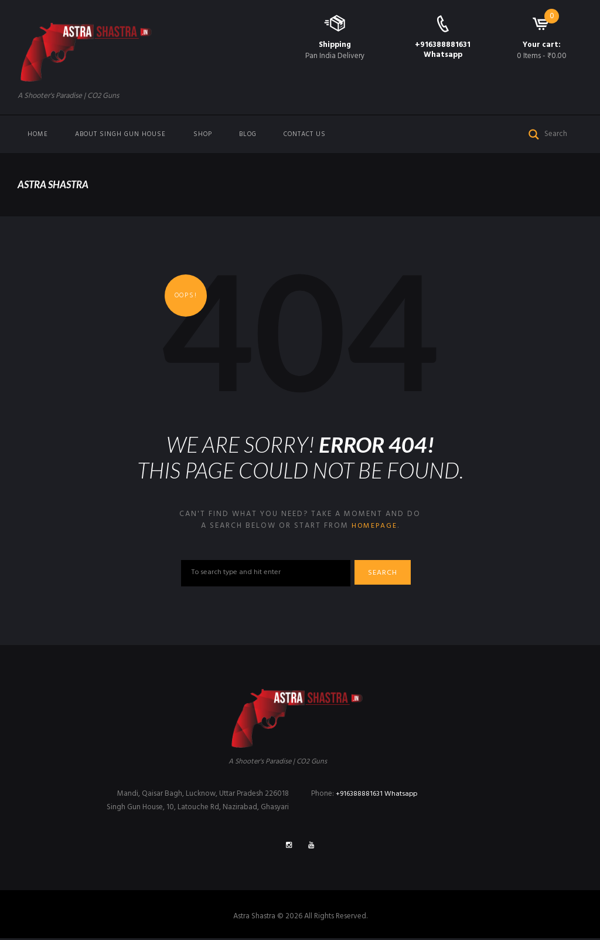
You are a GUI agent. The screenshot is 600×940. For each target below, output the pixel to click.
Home (38, 134)
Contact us (305, 134)
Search (386, 574)
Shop (202, 134)
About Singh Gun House (120, 134)
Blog (248, 134)
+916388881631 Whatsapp (443, 50)
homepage (374, 526)
